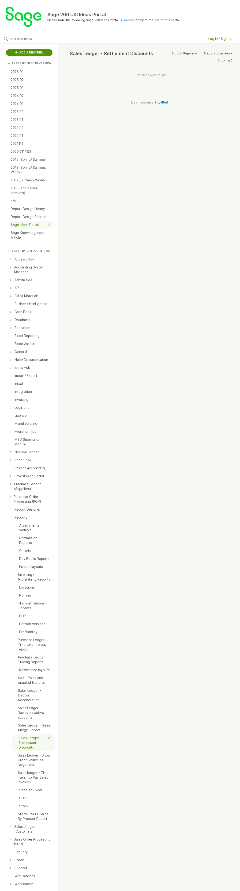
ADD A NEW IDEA (29, 52)
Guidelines (127, 20)
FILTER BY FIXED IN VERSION (29, 63)
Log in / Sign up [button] (220, 39)
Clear (47, 250)
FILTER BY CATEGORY (25, 250)
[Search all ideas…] (31, 39)
